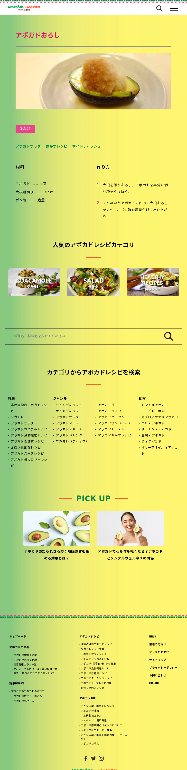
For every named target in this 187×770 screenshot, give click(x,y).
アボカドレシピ (89, 637)
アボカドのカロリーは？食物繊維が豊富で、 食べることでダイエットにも (35, 671)
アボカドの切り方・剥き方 (26, 696)
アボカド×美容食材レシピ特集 (98, 664)
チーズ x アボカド (154, 411)
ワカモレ (17, 417)
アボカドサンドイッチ (114, 423)
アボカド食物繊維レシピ (29, 435)
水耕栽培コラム (93, 716)
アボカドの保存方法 (22, 701)
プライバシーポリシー (163, 668)
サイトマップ (157, 660)
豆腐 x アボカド (153, 435)
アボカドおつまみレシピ (29, 429)
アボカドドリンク (69, 435)
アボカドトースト (111, 429)
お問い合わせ (157, 675)
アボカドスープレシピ (27, 453)
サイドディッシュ (86, 147)
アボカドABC (87, 698)
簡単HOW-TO (16, 683)
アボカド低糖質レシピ (27, 441)
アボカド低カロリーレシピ (29, 463)
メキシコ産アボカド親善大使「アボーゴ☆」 (104, 737)
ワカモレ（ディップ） (72, 441)
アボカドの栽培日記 (95, 720)
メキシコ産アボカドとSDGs (96, 730)
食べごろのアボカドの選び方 (28, 691)
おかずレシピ (56, 147)
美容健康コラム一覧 (25, 665)
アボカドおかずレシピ (114, 435)
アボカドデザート (69, 429)
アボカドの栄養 (19, 647)
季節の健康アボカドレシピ (29, 408)
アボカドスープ (67, 423)
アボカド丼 (106, 405)
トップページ (17, 637)
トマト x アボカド (154, 405)
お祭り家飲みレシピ (26, 447)
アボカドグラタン (111, 417)
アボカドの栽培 (90, 711)
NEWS (152, 637)
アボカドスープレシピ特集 (96, 683)
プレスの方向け (159, 652)
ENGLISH (154, 683)
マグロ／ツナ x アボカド (159, 417)
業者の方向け (157, 644)
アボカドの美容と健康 (24, 660)
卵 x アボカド (151, 441)
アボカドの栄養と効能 (24, 655)
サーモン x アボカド (156, 429)
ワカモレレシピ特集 (92, 649)
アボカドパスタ (109, 411)
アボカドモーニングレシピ (96, 678)
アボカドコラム (90, 744)
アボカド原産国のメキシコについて (101, 725)
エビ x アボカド (153, 423)
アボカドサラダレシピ (94, 654)
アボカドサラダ (28, 147)
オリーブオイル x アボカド (159, 450)
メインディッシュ (69, 405)
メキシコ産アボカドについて (98, 706)
